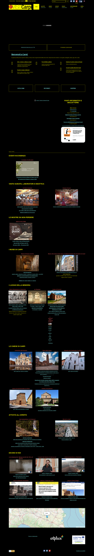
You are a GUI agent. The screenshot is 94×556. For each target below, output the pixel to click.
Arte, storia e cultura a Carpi (24, 62)
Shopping (73, 88)
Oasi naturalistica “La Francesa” (27, 419)
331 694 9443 (73, 111)
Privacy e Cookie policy (32, 536)
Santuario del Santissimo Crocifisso (73, 350)
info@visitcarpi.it (73, 109)
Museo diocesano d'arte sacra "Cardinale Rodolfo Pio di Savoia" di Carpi (66, 253)
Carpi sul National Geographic (21, 480)
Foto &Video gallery (47, 62)
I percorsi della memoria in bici (50, 319)
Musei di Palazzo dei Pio (27, 253)
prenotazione (32, 212)
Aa (22, 1)
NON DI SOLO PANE (21, 221)
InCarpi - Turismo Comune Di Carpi (42, 100)
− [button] (10, 512)
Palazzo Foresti (67, 188)
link (58, 314)
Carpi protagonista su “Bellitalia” (73, 457)
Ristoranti (47, 88)
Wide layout (29, 1)
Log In (76, 2)
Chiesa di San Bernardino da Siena (21, 388)
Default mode (12, 1)
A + (34, 1)
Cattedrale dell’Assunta (21, 350)
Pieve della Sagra (47, 350)
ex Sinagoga (37, 289)
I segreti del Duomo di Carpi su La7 (47, 457)
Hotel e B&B (20, 88)
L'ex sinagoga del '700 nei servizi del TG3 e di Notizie (21, 457)
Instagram (74, 1)
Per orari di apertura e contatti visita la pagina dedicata (73, 125)
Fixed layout (27, 1)
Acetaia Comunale (27, 188)
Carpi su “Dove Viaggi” (73, 480)
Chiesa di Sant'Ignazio (61, 272)
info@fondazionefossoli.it (18, 309)
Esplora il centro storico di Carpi (74, 62)
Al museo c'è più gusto (27, 159)
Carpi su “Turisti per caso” (47, 480)
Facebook (71, 1)
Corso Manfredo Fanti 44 (71, 272)
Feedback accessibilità (80, 550)
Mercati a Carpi (66, 419)
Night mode (18, 1)
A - (30, 1)
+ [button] (10, 510)
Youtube (76, 1)
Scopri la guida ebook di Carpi (73, 67)
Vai (67, 1)
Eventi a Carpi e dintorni (23, 70)
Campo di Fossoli (56, 289)
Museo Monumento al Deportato (17, 289)
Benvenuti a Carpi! (19, 54)
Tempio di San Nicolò (47, 388)
